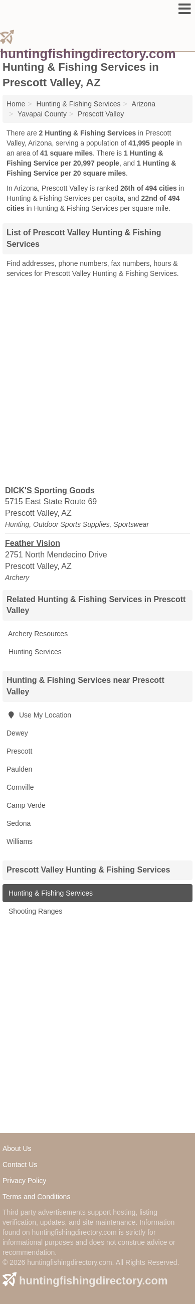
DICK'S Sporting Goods (50, 490)
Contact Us (20, 1165)
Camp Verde (26, 805)
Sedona (19, 823)
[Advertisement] (97, 381)
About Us (17, 1148)
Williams (20, 841)
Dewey (17, 733)
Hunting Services (34, 652)
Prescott (19, 751)
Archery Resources (37, 634)
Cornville (20, 787)
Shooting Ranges (34, 911)
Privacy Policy (24, 1181)
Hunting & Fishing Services (50, 893)
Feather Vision (32, 543)
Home (16, 104)
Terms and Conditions (36, 1197)
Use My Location (39, 715)
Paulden (19, 769)
